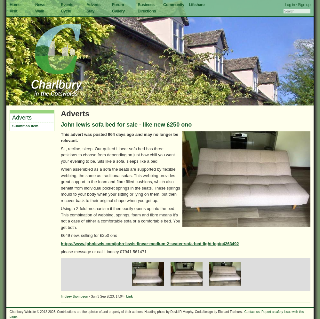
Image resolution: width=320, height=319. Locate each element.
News (40, 4)
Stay (90, 11)
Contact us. (252, 312)
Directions (147, 11)
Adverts (93, 4)
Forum (118, 4)
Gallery (118, 11)
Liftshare (196, 4)
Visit (13, 11)
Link (129, 296)
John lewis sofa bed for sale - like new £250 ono (126, 124)
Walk (39, 11)
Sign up (304, 4)
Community (173, 4)
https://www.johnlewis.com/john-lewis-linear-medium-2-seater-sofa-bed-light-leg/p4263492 (150, 243)
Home (15, 4)
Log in (290, 4)
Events (67, 4)
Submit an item (25, 126)
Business (146, 4)
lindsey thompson (74, 296)
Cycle (66, 11)
